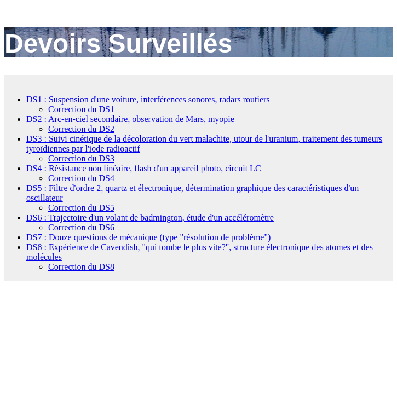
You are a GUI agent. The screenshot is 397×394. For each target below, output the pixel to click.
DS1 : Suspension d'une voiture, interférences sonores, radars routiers (148, 99)
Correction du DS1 (81, 109)
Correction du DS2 (81, 129)
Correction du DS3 (81, 158)
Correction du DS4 (81, 178)
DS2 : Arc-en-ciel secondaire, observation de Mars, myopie (130, 119)
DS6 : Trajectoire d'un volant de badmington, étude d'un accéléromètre (150, 217)
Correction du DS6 (81, 227)
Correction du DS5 (81, 207)
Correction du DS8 (81, 266)
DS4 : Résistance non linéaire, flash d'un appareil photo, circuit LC (143, 168)
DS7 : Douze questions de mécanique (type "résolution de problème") (148, 237)
